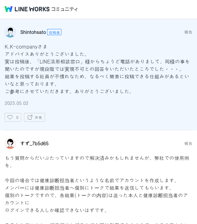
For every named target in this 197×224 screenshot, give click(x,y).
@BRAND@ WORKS (27, 9)
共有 (38, 117)
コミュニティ (64, 9)
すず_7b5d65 (34, 143)
